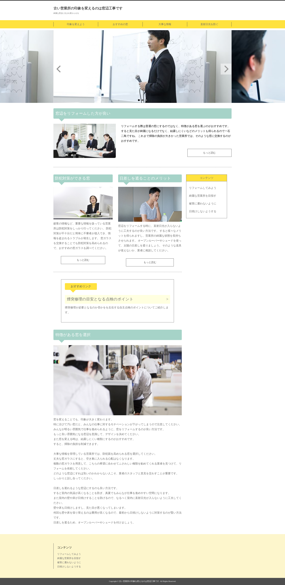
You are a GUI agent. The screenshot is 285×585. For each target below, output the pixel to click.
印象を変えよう (76, 24)
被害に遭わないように (202, 203)
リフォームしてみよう (202, 187)
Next (226, 69)
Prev (58, 69)
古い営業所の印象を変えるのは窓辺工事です (88, 8)
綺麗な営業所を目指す (202, 195)
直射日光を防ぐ (209, 24)
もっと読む (209, 152)
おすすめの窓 (120, 24)
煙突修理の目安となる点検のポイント (100, 299)
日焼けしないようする (202, 211)
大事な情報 (164, 24)
